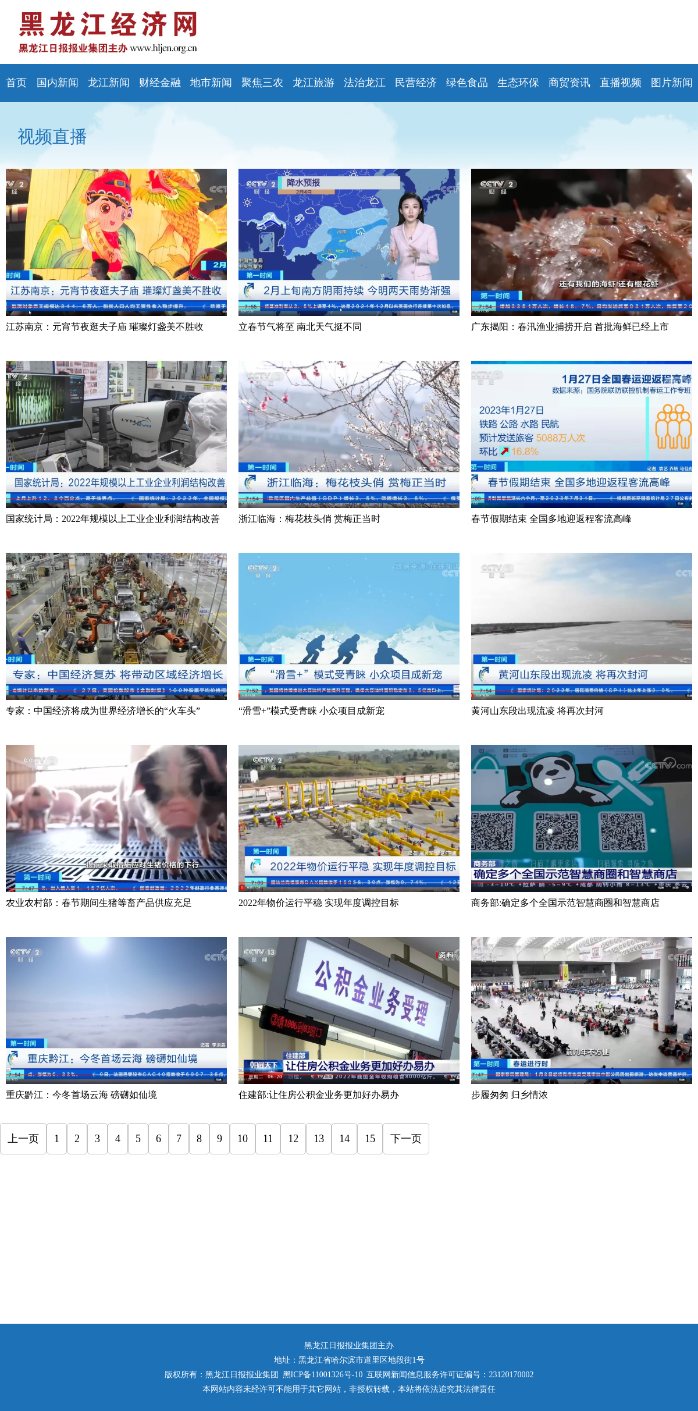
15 (370, 1139)
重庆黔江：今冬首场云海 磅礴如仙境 (81, 1095)
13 (319, 1139)
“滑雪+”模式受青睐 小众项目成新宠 (311, 711)
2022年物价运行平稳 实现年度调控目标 (318, 903)
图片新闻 (672, 82)
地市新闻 (211, 82)
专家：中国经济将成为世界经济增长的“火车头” (103, 711)
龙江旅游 (313, 82)
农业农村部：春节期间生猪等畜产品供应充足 (99, 903)
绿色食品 (467, 82)
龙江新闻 (109, 82)
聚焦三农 (262, 82)
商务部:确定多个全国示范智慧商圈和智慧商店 (565, 903)
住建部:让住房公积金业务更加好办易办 (318, 1095)
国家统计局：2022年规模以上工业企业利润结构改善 (113, 519)
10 (242, 1139)
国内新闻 (58, 82)
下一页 (406, 1139)
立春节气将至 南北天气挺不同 (300, 327)
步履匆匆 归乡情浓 (509, 1095)
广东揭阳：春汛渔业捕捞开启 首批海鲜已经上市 (570, 327)
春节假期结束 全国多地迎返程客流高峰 (551, 519)
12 (293, 1139)
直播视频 (621, 82)
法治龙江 (365, 82)
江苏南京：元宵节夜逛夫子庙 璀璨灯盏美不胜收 (105, 327)
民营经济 (416, 82)
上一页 (23, 1139)
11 (268, 1139)
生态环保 (518, 82)
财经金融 (160, 82)
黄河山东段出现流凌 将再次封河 (537, 711)
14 (344, 1139)
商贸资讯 (569, 82)
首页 (16, 82)
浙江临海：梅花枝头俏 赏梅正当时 (309, 519)
